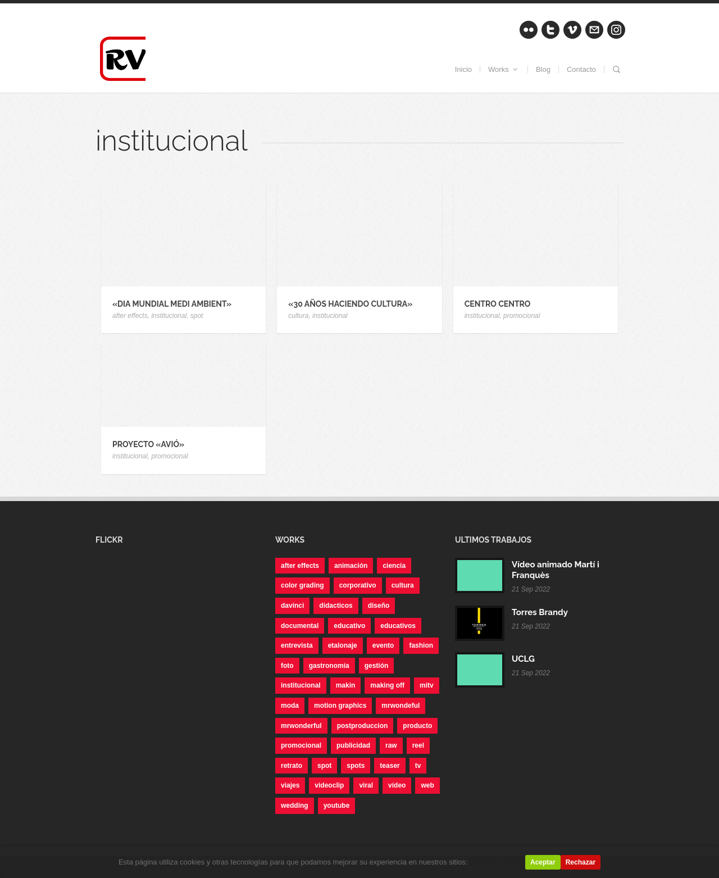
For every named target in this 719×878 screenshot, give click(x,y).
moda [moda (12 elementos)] (290, 705)
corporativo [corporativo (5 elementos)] (357, 585)
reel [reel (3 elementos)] (418, 745)
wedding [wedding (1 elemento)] (294, 805)
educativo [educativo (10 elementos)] (349, 626)
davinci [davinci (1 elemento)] (292, 605)
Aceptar (543, 862)
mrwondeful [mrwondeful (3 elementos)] (400, 705)
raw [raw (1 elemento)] (391, 745)
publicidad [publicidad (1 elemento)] (353, 745)
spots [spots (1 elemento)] (356, 766)
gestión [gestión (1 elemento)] (377, 666)
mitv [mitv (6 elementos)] (427, 685)
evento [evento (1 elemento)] (383, 645)
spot (196, 316)
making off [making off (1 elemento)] (387, 685)
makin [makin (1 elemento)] (346, 685)
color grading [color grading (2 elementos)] (302, 585)
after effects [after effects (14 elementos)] (300, 566)
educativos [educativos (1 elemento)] (398, 626)
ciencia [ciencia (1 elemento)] (394, 566)
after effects (130, 316)
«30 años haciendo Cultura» (350, 303)
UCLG (523, 659)
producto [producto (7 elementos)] (417, 726)
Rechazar (580, 862)
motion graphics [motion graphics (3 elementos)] (340, 705)
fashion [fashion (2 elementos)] (421, 645)
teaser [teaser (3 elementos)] (389, 766)
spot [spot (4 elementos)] (324, 766)
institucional (168, 316)
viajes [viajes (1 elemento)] (290, 785)
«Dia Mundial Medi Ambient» (171, 303)
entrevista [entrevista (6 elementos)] (297, 645)
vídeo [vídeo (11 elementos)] (397, 785)
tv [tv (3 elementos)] (418, 766)
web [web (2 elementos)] (427, 785)
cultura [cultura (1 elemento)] (403, 585)
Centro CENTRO (498, 303)
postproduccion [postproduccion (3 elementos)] (362, 726)
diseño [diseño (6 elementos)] (379, 605)
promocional (521, 316)
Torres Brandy (540, 612)
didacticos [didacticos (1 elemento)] (335, 605)
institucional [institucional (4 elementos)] (301, 685)
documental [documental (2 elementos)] (299, 626)
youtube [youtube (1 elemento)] (337, 805)
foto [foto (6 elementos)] (287, 666)
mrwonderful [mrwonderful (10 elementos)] (301, 726)
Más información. (497, 862)
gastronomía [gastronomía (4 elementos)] (329, 666)
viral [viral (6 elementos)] (366, 785)
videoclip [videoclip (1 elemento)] (329, 785)
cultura (298, 316)
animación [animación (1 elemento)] (350, 566)
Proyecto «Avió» (148, 444)
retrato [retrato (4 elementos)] (291, 766)
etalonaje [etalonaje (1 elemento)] (342, 645)
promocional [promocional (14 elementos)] (301, 745)
